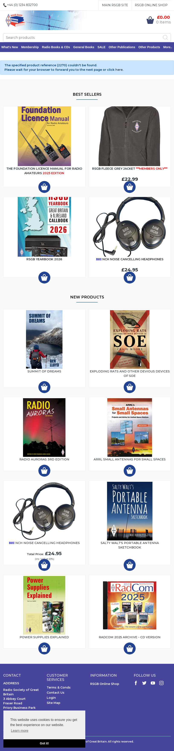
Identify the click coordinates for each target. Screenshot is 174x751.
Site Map (53, 703)
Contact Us (55, 693)
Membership (32, 47)
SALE (103, 47)
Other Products (151, 47)
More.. (169, 47)
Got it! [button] (44, 743)
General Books (85, 47)
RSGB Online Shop (151, 5)
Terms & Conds (59, 688)
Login (51, 698)
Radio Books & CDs (58, 47)
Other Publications (123, 47)
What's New (11, 47)
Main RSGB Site (115, 5)
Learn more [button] (19, 730)
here (119, 70)
